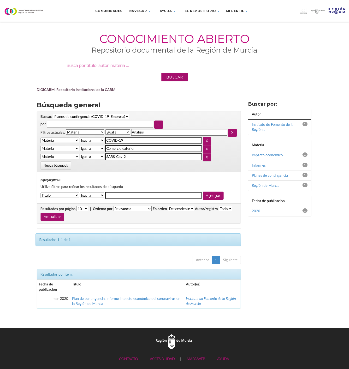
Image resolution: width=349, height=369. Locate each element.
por (43, 124)
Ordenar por (102, 208)
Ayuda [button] (167, 11)
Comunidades (109, 11)
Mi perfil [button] (237, 11)
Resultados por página (58, 208)
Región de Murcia (265, 185)
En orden (160, 208)
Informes (259, 165)
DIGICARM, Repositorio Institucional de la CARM (76, 89)
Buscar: (46, 116)
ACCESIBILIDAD (162, 358)
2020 (256, 211)
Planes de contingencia (270, 175)
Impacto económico (267, 155)
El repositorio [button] (202, 11)
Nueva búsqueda (56, 165)
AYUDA (223, 358)
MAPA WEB (196, 358)
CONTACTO (128, 358)
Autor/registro (206, 208)
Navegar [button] (139, 11)
